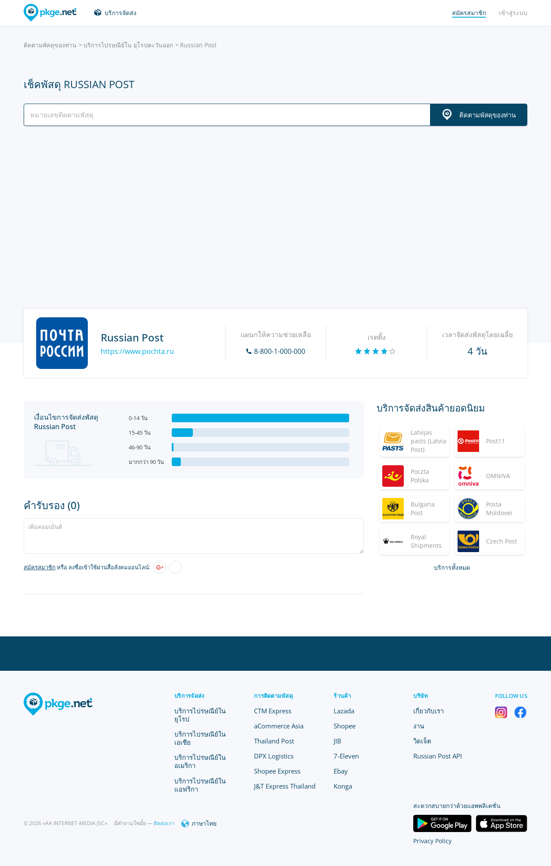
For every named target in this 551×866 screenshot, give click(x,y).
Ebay (341, 771)
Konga (343, 786)
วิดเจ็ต (422, 741)
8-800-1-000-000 (279, 351)
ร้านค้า (342, 696)
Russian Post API (437, 756)
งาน (418, 726)
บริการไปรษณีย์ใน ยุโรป (200, 714)
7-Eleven (346, 756)
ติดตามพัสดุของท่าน (50, 45)
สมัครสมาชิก (40, 567)
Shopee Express (277, 771)
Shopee (345, 726)
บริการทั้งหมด (452, 567)
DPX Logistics (274, 756)
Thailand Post (274, 741)
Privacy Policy (432, 841)
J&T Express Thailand (285, 786)
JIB (337, 741)
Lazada (344, 710)
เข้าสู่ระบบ (513, 13)
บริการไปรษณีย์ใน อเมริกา (200, 761)
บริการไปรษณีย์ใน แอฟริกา (200, 785)
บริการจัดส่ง (120, 13)
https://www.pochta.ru (137, 351)
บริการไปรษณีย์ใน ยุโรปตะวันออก (128, 45)
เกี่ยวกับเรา (428, 710)
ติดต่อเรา (164, 823)
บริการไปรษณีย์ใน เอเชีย (200, 738)
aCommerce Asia (278, 726)
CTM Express (272, 710)
